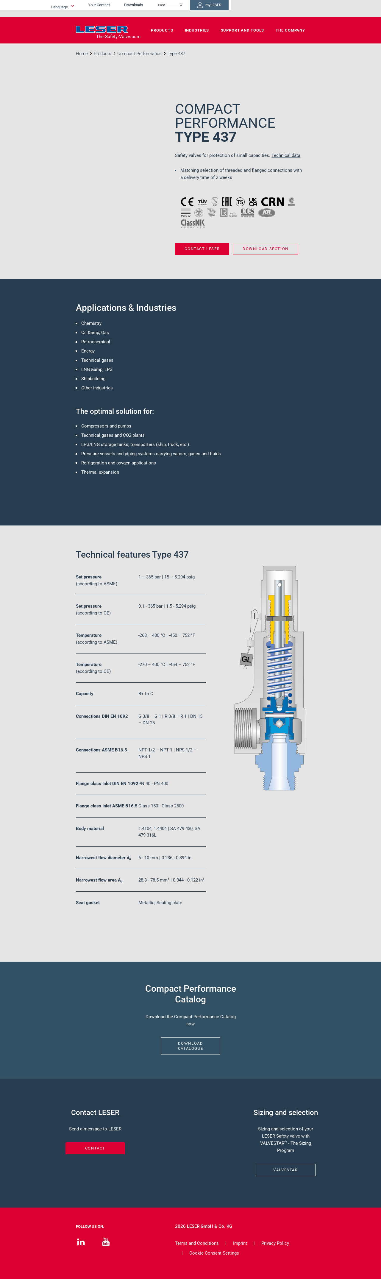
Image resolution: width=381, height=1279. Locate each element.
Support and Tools (242, 30)
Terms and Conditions (197, 1243)
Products (162, 30)
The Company (290, 30)
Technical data (285, 155)
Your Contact (159, 8)
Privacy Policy (275, 1243)
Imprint (240, 1243)
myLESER (286, 8)
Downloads (194, 8)
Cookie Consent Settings (214, 1253)
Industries (197, 30)
